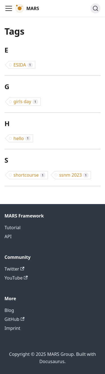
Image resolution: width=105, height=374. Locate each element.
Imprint (12, 328)
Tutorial (12, 227)
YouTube (16, 278)
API (7, 236)
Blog (9, 310)
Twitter (14, 269)
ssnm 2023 (73, 175)
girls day (25, 101)
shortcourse (29, 175)
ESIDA (23, 65)
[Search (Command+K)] (95, 8)
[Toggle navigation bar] (8, 8)
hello (22, 138)
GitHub (14, 319)
